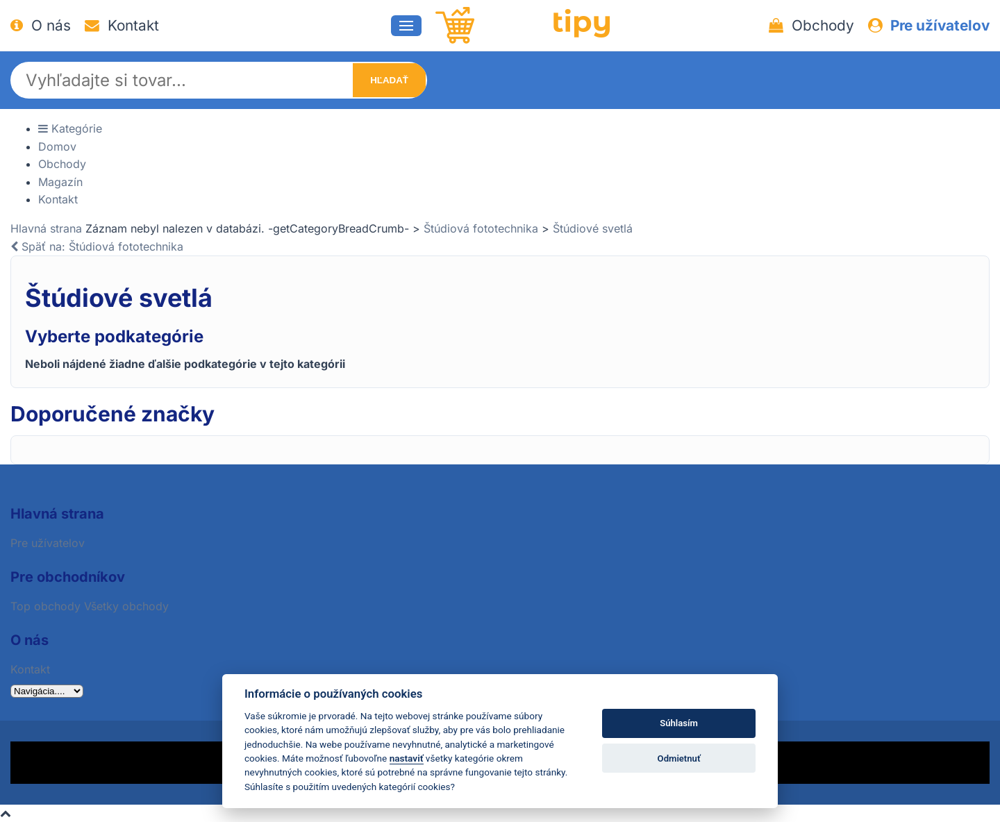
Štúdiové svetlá (593, 228)
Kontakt (122, 25)
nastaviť (407, 758)
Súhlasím (679, 723)
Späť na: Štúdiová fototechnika (96, 246)
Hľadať (389, 80)
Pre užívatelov (929, 25)
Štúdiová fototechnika (481, 228)
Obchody (811, 25)
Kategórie (70, 128)
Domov (57, 146)
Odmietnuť (679, 758)
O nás (40, 25)
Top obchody (45, 606)
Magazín (60, 182)
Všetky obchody (126, 606)
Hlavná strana (46, 228)
